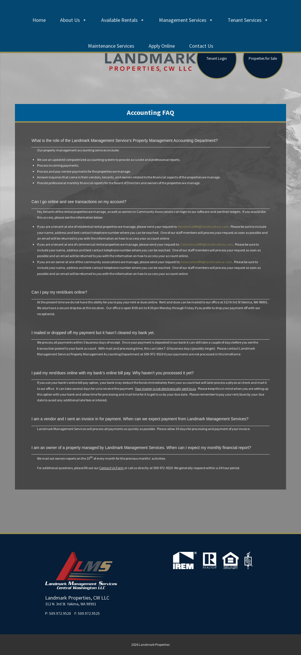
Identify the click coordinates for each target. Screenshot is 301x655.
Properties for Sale (263, 58)
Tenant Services (248, 20)
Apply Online (162, 46)
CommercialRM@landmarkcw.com (206, 244)
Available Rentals (123, 20)
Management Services (186, 20)
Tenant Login (216, 58)
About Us (73, 20)
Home (39, 20)
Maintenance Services (111, 46)
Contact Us (201, 46)
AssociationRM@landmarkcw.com (206, 262)
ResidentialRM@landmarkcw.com (203, 226)
